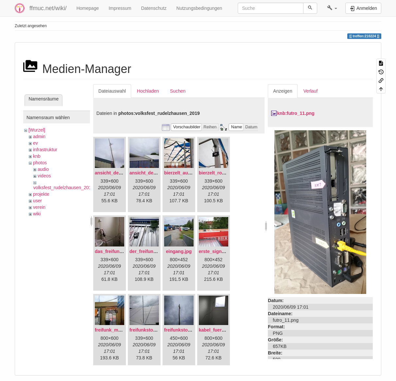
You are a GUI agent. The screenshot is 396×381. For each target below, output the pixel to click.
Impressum (120, 8)
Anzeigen (282, 91)
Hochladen (148, 91)
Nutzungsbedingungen (199, 8)
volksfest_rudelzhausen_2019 (63, 187)
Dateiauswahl (112, 91)
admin (39, 136)
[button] (332, 8)
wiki (37, 213)
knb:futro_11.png (295, 113)
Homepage (88, 8)
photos (40, 162)
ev (35, 143)
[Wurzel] (36, 130)
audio (43, 169)
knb (37, 156)
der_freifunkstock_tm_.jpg (158, 251)
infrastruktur (45, 149)
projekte (41, 194)
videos (44, 175)
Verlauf (310, 91)
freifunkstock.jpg (182, 330)
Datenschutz (153, 8)
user (37, 200)
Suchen (177, 91)
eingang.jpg (179, 251)
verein (39, 207)
